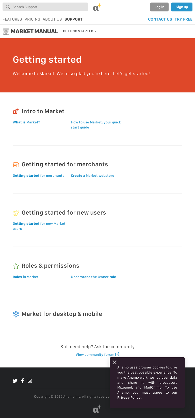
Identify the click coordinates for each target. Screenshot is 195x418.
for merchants (38, 175)
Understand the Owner (93, 277)
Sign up (182, 7)
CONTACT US (160, 19)
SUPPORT (73, 19)
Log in (159, 7)
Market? (26, 122)
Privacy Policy (129, 397)
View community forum (98, 354)
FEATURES (12, 19)
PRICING (32, 19)
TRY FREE (183, 19)
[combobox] (45, 7)
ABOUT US (52, 19)
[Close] (114, 362)
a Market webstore (92, 175)
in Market (26, 277)
